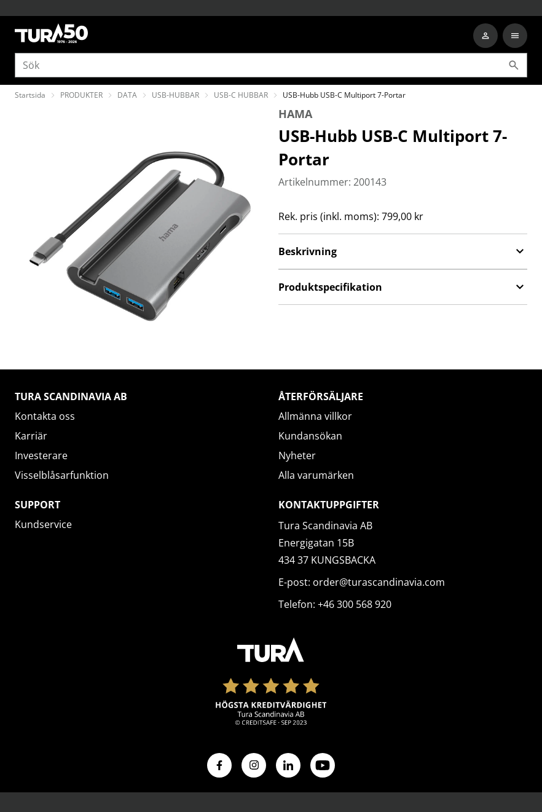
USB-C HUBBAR (241, 95)
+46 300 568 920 (354, 604)
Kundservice (43, 524)
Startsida (30, 95)
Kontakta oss (45, 416)
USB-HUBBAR (175, 95)
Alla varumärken (316, 475)
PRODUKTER (81, 95)
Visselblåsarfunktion (62, 475)
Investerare (41, 455)
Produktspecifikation (402, 287)
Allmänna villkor (315, 416)
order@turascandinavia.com (379, 582)
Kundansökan (310, 436)
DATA (127, 95)
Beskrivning (402, 251)
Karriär (31, 436)
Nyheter (297, 455)
